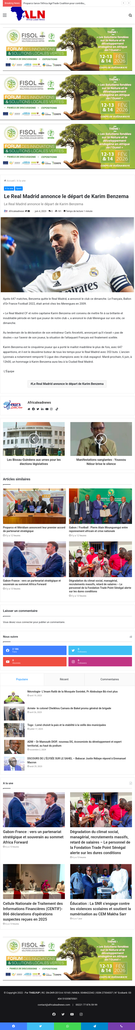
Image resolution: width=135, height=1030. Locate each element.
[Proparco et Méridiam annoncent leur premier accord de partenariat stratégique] (34, 506)
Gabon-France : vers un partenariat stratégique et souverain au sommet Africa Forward (33, 837)
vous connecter (24, 622)
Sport (19, 188)
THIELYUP (34, 992)
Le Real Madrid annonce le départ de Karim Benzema (68, 384)
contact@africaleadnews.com (54, 1004)
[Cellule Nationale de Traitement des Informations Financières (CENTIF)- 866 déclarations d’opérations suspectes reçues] (34, 881)
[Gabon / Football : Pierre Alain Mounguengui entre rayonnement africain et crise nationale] (100, 506)
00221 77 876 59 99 (86, 1004)
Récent (64, 679)
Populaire (22, 679)
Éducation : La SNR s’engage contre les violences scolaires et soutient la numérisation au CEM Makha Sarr (100, 908)
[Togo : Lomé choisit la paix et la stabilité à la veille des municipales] (14, 730)
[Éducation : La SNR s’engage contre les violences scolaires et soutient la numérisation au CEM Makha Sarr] (101, 881)
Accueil (9, 180)
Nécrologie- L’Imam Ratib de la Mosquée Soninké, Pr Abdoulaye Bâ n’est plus (72, 691)
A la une (21, 180)
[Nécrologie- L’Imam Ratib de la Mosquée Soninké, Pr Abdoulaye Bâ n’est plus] (14, 697)
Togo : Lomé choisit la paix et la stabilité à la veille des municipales (66, 725)
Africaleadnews (16, 211)
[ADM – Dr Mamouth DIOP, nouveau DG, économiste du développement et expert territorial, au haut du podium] (14, 747)
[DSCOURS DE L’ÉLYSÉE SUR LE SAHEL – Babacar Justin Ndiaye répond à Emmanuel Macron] (14, 764)
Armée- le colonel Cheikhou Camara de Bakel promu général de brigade (69, 708)
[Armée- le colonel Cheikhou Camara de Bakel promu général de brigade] (14, 713)
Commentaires (109, 679)
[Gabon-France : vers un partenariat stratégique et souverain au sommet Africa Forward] (34, 559)
